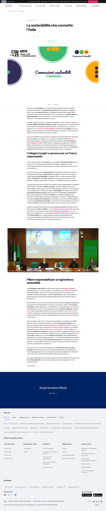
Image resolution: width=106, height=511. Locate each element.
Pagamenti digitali (86, 467)
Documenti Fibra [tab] (51, 417)
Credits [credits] (10, 501)
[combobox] (98, 505)
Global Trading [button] (34, 487)
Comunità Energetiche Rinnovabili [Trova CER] (87, 471)
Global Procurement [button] (48, 487)
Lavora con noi (75, 1)
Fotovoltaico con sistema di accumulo (50, 452)
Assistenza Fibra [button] (44, 428)
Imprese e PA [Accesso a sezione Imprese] (10, 1)
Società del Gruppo (25, 501)
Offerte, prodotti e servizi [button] (13, 438)
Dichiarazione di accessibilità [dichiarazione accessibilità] (55, 501)
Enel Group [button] (9, 487)
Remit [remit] (44, 501)
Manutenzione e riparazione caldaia (89, 449)
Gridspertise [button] (61, 487)
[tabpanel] (53, 428)
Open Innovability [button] (73, 487)
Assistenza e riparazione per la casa (88, 454)
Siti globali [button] (7, 480)
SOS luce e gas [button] (13, 423)
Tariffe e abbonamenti (68, 455)
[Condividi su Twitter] (30, 36)
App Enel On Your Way (68, 458)
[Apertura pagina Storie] (15, 11)
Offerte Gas (7, 452)
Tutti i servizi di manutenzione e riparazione (89, 459)
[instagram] (99, 501)
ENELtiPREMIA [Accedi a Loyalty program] (96, 6)
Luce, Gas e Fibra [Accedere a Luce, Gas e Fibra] (41, 6)
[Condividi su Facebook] (27, 36)
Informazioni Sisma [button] (67, 423)
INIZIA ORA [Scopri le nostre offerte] (53, 393)
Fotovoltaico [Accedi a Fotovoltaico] (68, 6)
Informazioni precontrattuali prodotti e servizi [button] (86, 428)
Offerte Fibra (7, 455)
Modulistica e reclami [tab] (38, 417)
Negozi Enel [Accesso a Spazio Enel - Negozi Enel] (32, 1)
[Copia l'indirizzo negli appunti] (38, 36)
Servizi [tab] (14, 417)
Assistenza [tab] (7, 417)
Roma (49, 104)
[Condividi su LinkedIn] (34, 36)
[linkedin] (96, 501)
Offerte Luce (7, 448)
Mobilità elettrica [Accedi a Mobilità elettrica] (82, 6)
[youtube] (93, 501)
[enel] (8, 5)
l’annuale (45, 128)
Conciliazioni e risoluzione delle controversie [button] (32, 423)
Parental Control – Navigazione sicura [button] (61, 428)
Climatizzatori (27, 448)
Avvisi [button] (5, 423)
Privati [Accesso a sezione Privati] (4, 1)
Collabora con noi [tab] (24, 417)
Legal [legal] (5, 501)
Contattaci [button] (7, 428)
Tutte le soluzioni (47, 467)
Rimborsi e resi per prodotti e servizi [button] (43, 432)
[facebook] (88, 501)
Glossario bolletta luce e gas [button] (20, 428)
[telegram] (101, 501)
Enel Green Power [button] (21, 487)
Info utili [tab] (61, 417)
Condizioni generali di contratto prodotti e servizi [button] (17, 432)
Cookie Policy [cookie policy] (37, 501)
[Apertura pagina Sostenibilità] (21, 11)
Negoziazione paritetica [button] (53, 423)
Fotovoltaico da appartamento (47, 458)
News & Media (63, 1)
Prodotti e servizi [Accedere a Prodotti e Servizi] (55, 6)
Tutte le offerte (8, 458)
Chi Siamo (53, 1)
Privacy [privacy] (16, 501)
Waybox (64, 448)
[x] (91, 501)
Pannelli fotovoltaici (48, 448)
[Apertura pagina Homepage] (10, 11)
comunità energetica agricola (59, 329)
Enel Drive (65, 452)
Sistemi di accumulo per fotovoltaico (49, 463)
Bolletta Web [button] (33, 428)
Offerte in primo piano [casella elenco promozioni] (25, 6)
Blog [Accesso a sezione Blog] (84, 1)
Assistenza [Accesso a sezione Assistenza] (43, 1)
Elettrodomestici (86, 464)
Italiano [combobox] (97, 504)
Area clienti (93, 1)
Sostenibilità (31, 365)
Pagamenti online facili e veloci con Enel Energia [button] (88, 423)
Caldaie (26, 452)
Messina (56, 104)
